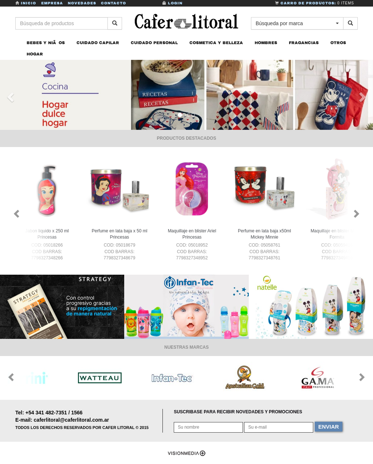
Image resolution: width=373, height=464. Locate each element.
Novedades (82, 3)
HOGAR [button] (35, 54)
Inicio (26, 3)
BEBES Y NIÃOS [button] (46, 43)
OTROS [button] (338, 43)
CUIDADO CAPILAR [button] (97, 43)
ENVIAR (328, 427)
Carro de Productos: (314, 3)
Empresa (52, 3)
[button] (9, 95)
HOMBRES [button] (266, 43)
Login (172, 3)
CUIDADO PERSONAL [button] (154, 43)
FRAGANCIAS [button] (304, 43)
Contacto (113, 3)
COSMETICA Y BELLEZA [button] (216, 43)
